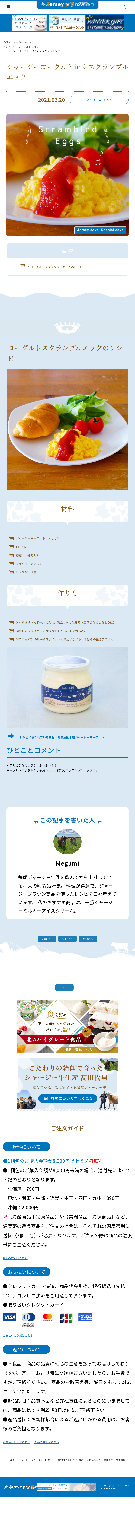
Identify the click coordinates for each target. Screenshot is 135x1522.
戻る (67, 1007)
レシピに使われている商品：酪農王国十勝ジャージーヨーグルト (70, 750)
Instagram (67, 1494)
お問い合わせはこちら (26, 1466)
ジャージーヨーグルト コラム (23, 46)
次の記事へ (94, 956)
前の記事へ (40, 956)
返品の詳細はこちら (77, 1466)
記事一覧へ (67, 956)
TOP (6, 42)
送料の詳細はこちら (24, 1282)
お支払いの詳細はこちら (29, 1359)
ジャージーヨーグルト (24, 42)
